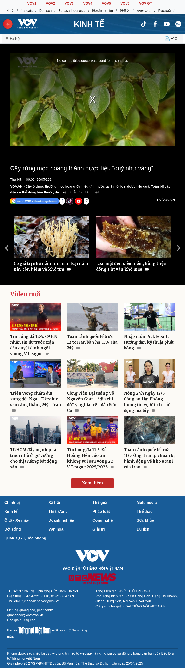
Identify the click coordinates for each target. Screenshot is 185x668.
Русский (164, 10)
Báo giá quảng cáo (21, 620)
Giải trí (98, 529)
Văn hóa (55, 529)
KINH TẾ (89, 24)
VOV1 (31, 3)
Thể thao (145, 511)
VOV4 (87, 3)
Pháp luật (101, 511)
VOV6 (124, 3)
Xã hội (54, 503)
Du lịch (143, 529)
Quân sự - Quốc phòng (25, 538)
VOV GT (145, 3)
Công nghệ (102, 520)
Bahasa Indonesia (71, 10)
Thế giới (99, 503)
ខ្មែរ (111, 10)
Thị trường (58, 511)
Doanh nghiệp (61, 520)
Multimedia (147, 503)
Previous (6, 248)
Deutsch (45, 10)
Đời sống (12, 529)
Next (178, 248)
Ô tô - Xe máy (16, 520)
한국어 (125, 10)
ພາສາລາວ (144, 10)
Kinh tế (10, 511)
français (27, 10)
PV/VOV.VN (166, 200)
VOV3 (69, 3)
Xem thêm (92, 483)
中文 (10, 10)
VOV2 (50, 3)
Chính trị (12, 503)
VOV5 (106, 3)
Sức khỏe (145, 520)
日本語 (97, 10)
